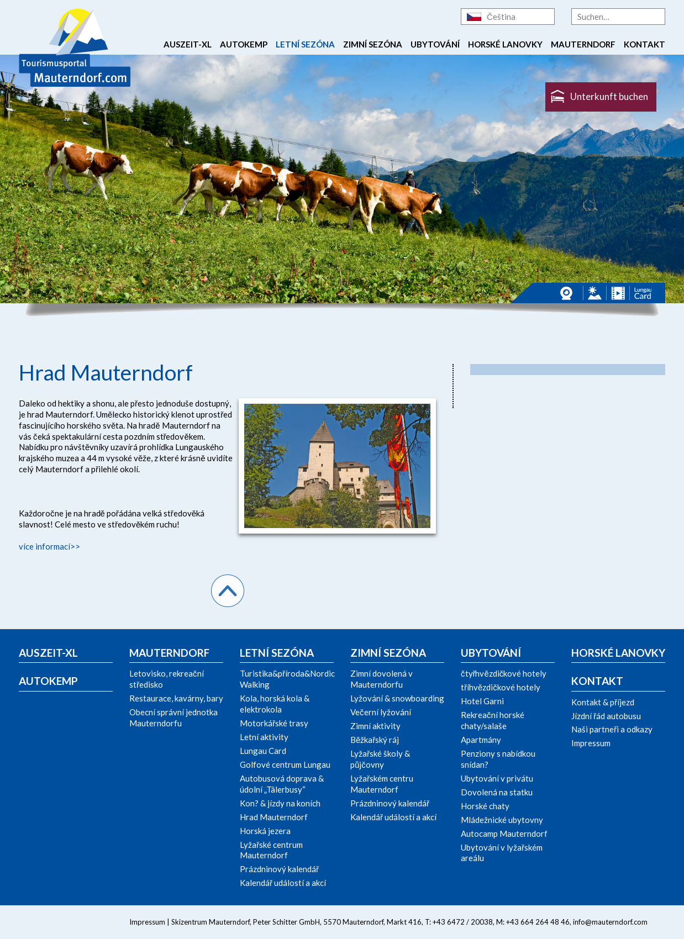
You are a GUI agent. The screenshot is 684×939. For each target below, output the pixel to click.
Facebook (27, 922)
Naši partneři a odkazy (612, 729)
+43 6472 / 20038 (463, 921)
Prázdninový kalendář (279, 869)
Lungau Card (643, 293)
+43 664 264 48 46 (538, 921)
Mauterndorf (583, 44)
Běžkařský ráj (374, 740)
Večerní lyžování (380, 712)
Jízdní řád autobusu (606, 716)
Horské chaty (485, 806)
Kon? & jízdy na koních (280, 803)
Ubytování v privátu (497, 778)
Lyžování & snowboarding (397, 698)
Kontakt (644, 44)
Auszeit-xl (188, 44)
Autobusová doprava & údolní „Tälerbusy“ (282, 783)
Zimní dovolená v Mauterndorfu (381, 678)
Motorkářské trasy (274, 723)
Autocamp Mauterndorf (504, 833)
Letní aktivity (264, 737)
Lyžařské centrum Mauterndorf (271, 850)
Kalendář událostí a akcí (283, 883)
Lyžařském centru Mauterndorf (381, 783)
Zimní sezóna (372, 44)
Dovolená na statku (497, 792)
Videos (618, 293)
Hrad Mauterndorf (274, 817)
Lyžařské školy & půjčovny (380, 758)
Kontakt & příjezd (602, 702)
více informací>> (49, 546)
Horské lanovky (505, 44)
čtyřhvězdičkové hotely (503, 673)
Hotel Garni (482, 701)
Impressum (591, 743)
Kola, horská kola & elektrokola (274, 703)
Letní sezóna (305, 44)
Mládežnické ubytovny (502, 820)
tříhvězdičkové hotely (500, 687)
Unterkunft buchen (609, 96)
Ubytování (435, 44)
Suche (657, 16)
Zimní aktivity (375, 726)
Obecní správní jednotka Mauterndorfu (173, 717)
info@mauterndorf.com (610, 921)
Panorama (594, 293)
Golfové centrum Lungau (285, 764)
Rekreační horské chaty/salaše (492, 720)
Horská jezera (265, 831)
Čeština (501, 17)
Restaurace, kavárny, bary (176, 698)
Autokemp (243, 44)
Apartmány (481, 740)
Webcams (569, 293)
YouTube (77, 922)
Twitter (53, 922)
